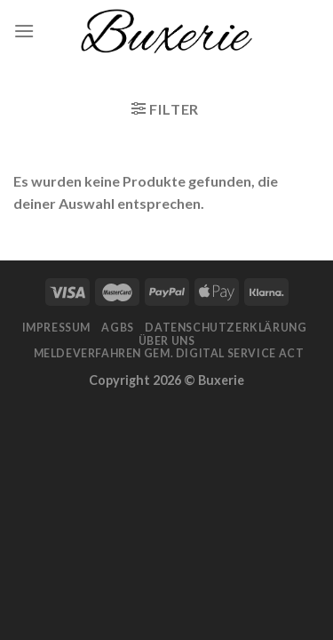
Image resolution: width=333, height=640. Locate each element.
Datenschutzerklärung (225, 327)
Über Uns (167, 341)
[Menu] (24, 30)
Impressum (56, 327)
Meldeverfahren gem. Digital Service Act (169, 353)
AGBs (117, 327)
